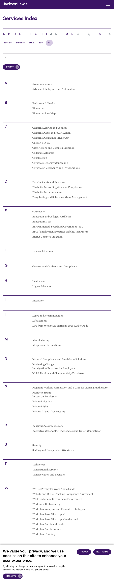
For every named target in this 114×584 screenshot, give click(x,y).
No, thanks (102, 552)
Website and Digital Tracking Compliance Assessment (62, 494)
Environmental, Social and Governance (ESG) (58, 226)
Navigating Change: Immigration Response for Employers (53, 366)
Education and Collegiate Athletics (51, 216)
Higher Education (42, 286)
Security (36, 445)
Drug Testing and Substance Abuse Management (59, 197)
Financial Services (42, 251)
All (49, 43)
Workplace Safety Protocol (47, 529)
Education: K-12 (41, 221)
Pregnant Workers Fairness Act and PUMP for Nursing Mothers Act (70, 387)
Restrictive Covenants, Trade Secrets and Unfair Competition (66, 431)
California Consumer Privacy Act (50, 137)
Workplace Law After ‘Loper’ (48, 514)
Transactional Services (45, 469)
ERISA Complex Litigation (47, 236)
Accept (84, 552)
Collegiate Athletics (43, 153)
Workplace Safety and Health (48, 524)
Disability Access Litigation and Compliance (57, 187)
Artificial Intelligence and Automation (54, 89)
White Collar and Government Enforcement (57, 499)
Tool (41, 43)
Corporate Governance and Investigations (56, 168)
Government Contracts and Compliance (54, 266)
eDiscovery (38, 211)
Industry (20, 43)
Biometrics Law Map (44, 113)
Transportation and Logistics (48, 474)
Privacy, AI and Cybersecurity (48, 411)
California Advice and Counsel (49, 127)
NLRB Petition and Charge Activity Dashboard (58, 373)
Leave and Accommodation (47, 315)
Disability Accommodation (47, 192)
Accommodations (42, 84)
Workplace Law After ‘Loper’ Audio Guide (55, 519)
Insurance (38, 300)
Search (10, 67)
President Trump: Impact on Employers (44, 394)
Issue (31, 43)
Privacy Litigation (42, 401)
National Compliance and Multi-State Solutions (59, 359)
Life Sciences (39, 320)
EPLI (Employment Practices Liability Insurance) (60, 231)
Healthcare (38, 281)
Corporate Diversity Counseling (50, 163)
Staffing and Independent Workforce (53, 450)
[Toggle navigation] (108, 4)
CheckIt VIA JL (41, 142)
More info (11, 576)
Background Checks (43, 103)
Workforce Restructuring (46, 504)
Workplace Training (43, 534)
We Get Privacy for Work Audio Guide (53, 489)
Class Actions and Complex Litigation (53, 148)
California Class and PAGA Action (51, 132)
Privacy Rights (40, 406)
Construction (39, 158)
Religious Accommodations (47, 426)
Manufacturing (40, 340)
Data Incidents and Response (48, 182)
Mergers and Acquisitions (46, 345)
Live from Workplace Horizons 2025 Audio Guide (60, 325)
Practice (7, 43)
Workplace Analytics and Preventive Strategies (58, 509)
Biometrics (38, 108)
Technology (38, 464)
